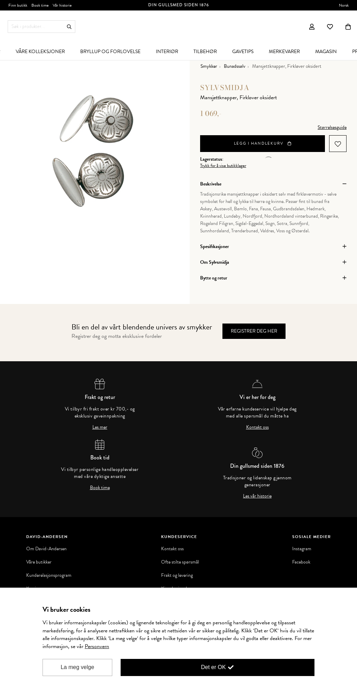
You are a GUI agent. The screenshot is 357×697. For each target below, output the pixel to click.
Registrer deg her (254, 331)
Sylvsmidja (225, 87)
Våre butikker (39, 562)
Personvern (97, 646)
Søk (69, 26)
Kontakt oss (257, 427)
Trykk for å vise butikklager (223, 165)
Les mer (99, 427)
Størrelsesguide (332, 127)
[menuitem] (40, 51)
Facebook (301, 562)
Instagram (301, 548)
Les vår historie (257, 496)
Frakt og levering (177, 575)
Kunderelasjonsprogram (48, 575)
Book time (100, 487)
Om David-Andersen (46, 548)
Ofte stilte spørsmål (180, 562)
